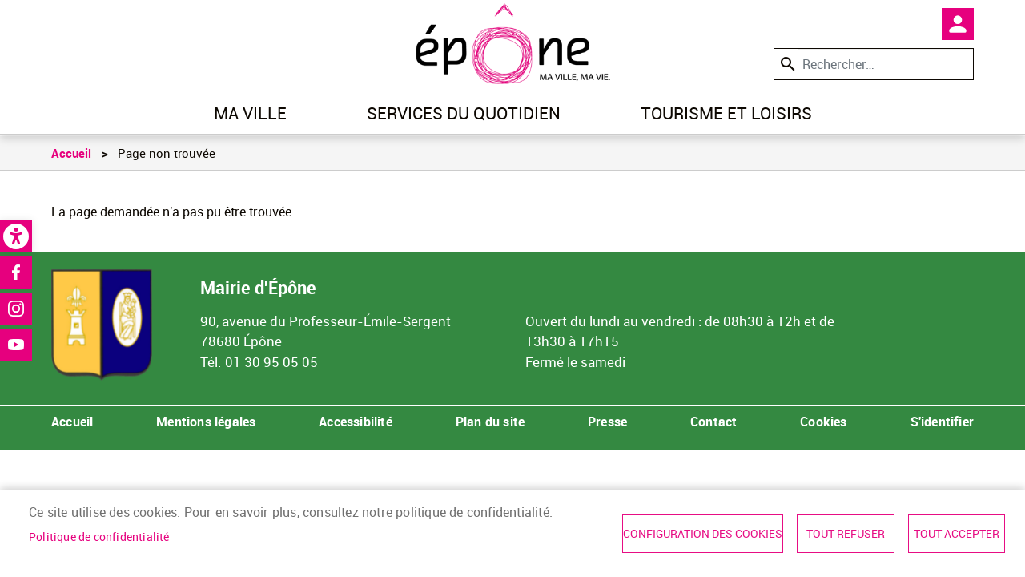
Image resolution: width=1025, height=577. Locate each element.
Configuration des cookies (702, 534)
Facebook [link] (16, 272)
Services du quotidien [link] (464, 113)
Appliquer (786, 64)
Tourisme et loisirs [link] (726, 113)
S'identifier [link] (942, 422)
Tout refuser (845, 534)
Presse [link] (607, 422)
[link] (16, 236)
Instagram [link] (16, 309)
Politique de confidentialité (99, 537)
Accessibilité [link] (355, 422)
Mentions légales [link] (205, 422)
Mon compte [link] (958, 24)
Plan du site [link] (490, 422)
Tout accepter (956, 534)
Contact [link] (713, 422)
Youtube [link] (16, 345)
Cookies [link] (823, 422)
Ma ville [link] (250, 113)
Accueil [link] (71, 153)
